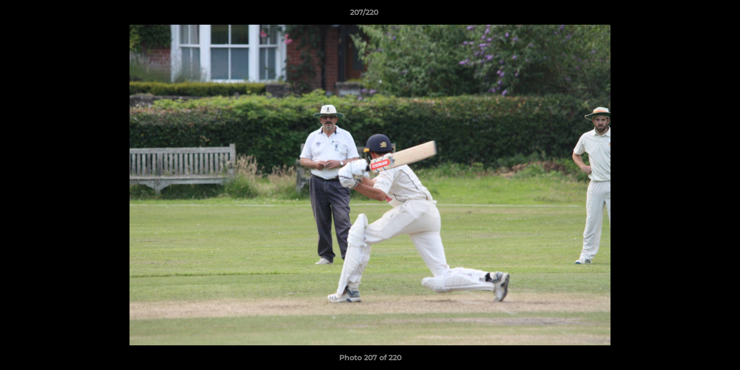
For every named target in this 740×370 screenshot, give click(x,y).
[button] (697, 15)
